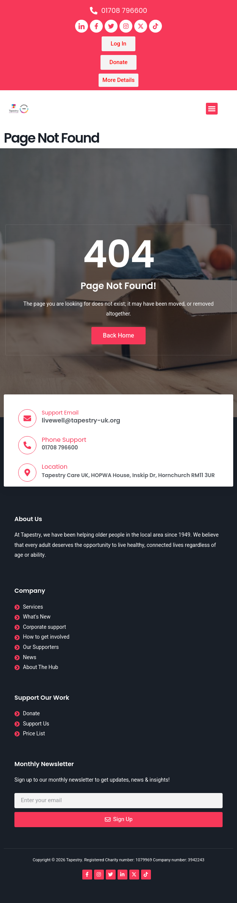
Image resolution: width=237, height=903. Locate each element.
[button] (212, 109)
